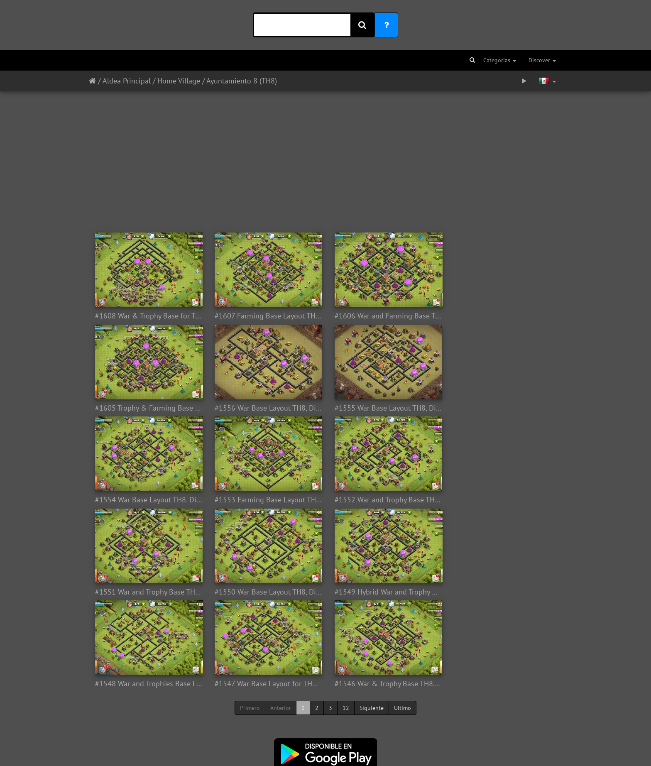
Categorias (499, 60)
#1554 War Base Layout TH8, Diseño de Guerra (385, 408)
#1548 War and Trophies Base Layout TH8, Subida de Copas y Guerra (148, 592)
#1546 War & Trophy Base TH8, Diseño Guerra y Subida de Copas (385, 592)
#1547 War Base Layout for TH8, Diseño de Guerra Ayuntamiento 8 (266, 592)
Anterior (280, 615)
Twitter (312, 720)
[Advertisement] (325, 158)
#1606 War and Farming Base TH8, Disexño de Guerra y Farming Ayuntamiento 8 (385, 316)
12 (346, 615)
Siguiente (372, 615)
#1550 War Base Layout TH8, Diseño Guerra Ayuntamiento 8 (385, 499)
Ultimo (402, 615)
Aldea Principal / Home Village (151, 81)
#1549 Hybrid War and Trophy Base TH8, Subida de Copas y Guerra (503, 499)
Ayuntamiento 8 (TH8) (241, 81)
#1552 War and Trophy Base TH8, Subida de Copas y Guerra (148, 499)
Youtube (370, 720)
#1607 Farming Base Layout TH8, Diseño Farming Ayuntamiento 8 (266, 316)
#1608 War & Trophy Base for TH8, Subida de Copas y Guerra (148, 316)
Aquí (348, 733)
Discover (542, 60)
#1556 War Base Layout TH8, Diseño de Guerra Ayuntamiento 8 (148, 408)
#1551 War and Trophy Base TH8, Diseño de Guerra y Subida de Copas (266, 499)
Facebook (342, 720)
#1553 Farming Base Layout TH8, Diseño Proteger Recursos (503, 408)
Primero (250, 615)
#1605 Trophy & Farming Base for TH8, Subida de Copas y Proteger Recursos (503, 316)
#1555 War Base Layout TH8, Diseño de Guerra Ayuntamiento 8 (266, 408)
